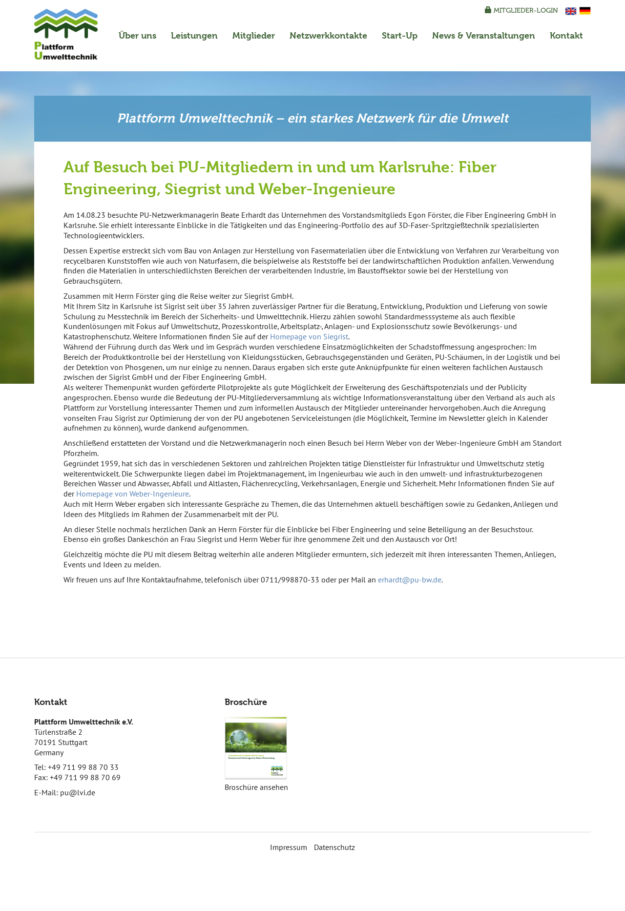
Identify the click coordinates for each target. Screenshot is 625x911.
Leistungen (194, 35)
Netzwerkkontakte (328, 35)
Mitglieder (253, 35)
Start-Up (399, 35)
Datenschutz (334, 847)
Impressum (288, 847)
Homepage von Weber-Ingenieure (132, 493)
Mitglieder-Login (521, 10)
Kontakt (566, 35)
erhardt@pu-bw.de (409, 579)
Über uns (137, 35)
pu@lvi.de (77, 792)
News (483, 35)
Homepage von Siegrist (309, 336)
